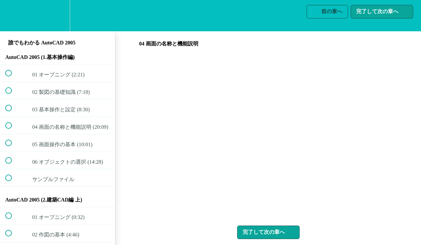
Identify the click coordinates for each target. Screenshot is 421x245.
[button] (12, 15)
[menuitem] (57, 15)
